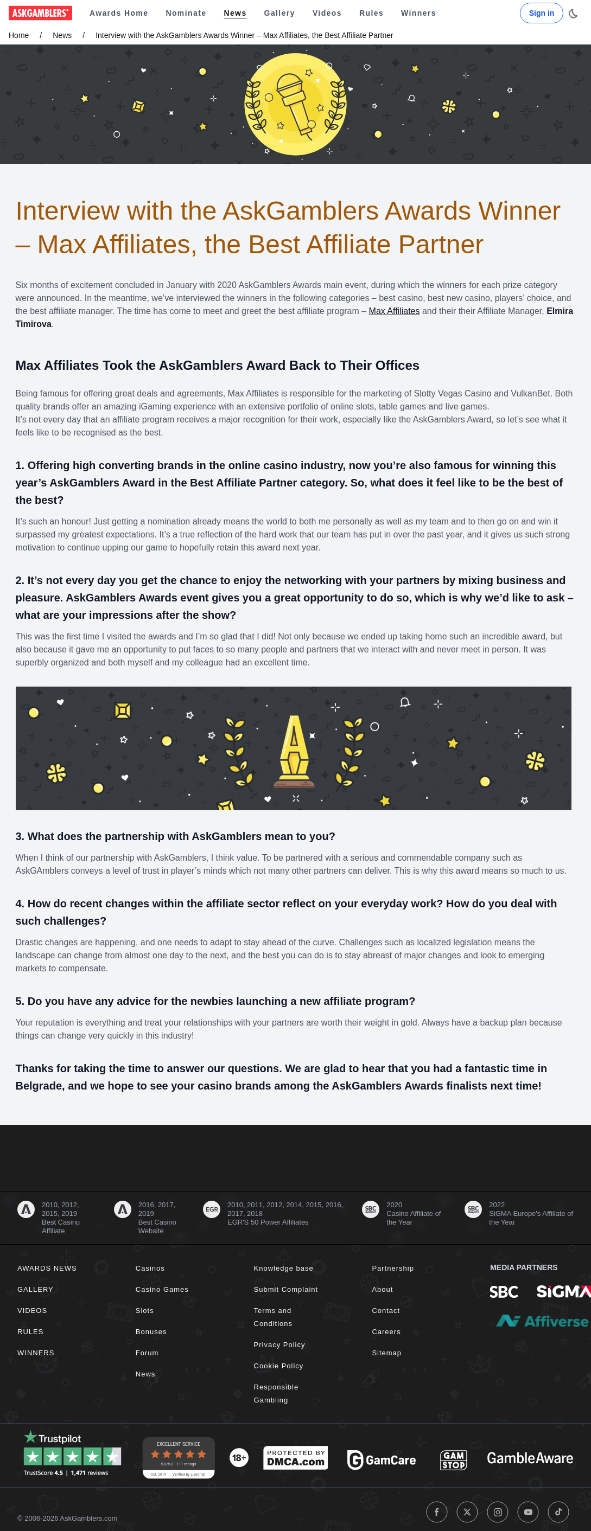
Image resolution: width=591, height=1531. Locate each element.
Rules (371, 13)
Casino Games (162, 1289)
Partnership (393, 1268)
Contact (386, 1310)
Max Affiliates (394, 311)
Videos (327, 13)
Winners (418, 13)
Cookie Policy (279, 1366)
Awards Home (119, 13)
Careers (386, 1332)
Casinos (150, 1268)
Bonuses (151, 1332)
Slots (145, 1310)
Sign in (542, 13)
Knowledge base (284, 1268)
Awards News (47, 1268)
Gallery (279, 13)
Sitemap (387, 1353)
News (235, 13)
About (382, 1289)
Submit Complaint (286, 1289)
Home (19, 35)
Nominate (186, 13)
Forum (147, 1353)
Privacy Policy (280, 1345)
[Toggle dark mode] (572, 13)
